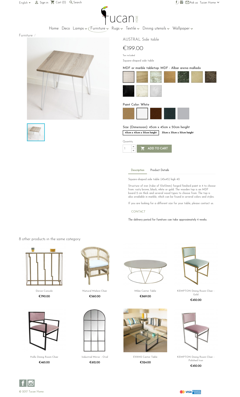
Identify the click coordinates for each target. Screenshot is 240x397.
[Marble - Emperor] (211, 78)
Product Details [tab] (159, 170)
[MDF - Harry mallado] (156, 78)
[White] (142, 115)
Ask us (191, 2)
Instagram (31, 383)
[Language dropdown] (25, 3)
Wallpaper (182, 29)
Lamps (80, 29)
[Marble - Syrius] (142, 92)
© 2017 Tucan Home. (31, 391)
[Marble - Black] (129, 92)
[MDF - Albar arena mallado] (129, 78)
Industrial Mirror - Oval (95, 357)
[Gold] (129, 115)
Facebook (23, 383)
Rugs (117, 29)
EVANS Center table (145, 357)
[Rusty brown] (156, 115)
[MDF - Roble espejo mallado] (170, 78)
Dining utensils (156, 29)
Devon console (44, 291)
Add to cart (154, 148)
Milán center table (145, 291)
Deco (66, 28)
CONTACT (138, 211)
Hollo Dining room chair (44, 357)
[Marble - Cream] (197, 78)
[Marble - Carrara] (184, 78)
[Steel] (184, 115)
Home (54, 28)
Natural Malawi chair (94, 291)
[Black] (170, 115)
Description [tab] (137, 170)
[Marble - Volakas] (156, 92)
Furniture (100, 29)
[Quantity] (127, 149)
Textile (132, 29)
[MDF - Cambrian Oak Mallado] (142, 78)
